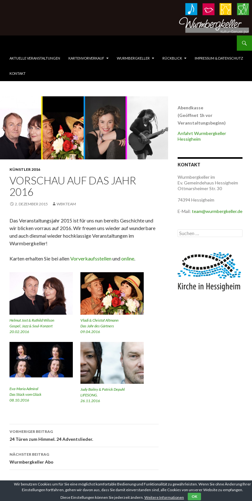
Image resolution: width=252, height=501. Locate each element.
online (127, 258)
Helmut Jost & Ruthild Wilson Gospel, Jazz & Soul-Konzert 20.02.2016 (31, 326)
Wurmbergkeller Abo (84, 458)
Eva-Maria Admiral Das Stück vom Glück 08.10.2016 (25, 394)
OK (194, 496)
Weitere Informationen (164, 497)
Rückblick (172, 58)
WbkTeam (66, 204)
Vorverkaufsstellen (90, 258)
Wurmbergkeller (133, 58)
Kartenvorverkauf (86, 58)
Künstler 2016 (24, 169)
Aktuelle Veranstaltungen (34, 58)
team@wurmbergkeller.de (217, 211)
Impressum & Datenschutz (219, 58)
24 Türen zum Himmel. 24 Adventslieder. (84, 435)
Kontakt (17, 73)
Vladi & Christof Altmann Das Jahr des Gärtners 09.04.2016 (99, 326)
